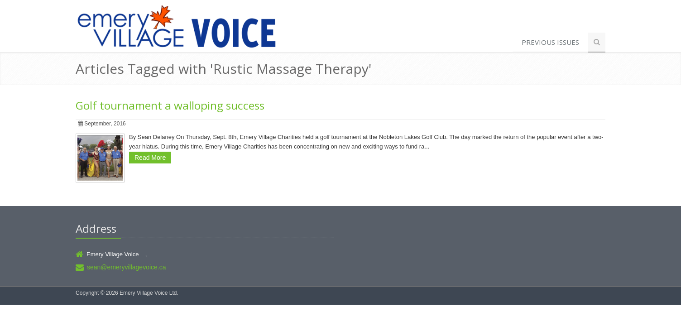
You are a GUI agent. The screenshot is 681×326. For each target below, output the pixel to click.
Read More (150, 157)
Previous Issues (550, 42)
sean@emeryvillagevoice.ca (126, 267)
